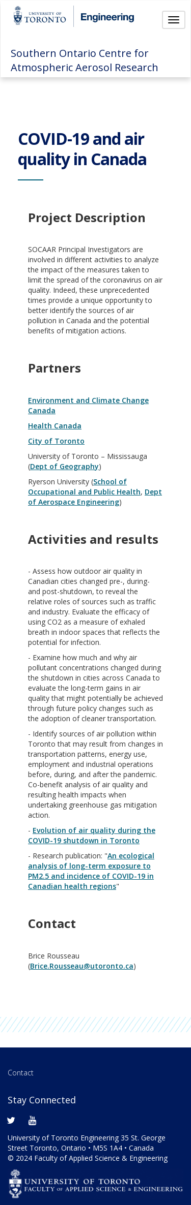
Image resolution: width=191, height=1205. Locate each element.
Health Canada (54, 425)
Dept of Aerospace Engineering (95, 497)
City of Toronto (56, 441)
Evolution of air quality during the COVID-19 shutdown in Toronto (91, 835)
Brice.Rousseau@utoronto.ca (81, 966)
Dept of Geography (64, 466)
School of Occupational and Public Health (84, 487)
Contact (21, 1072)
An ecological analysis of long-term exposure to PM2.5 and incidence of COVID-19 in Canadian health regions (91, 871)
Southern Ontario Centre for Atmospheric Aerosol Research (84, 60)
